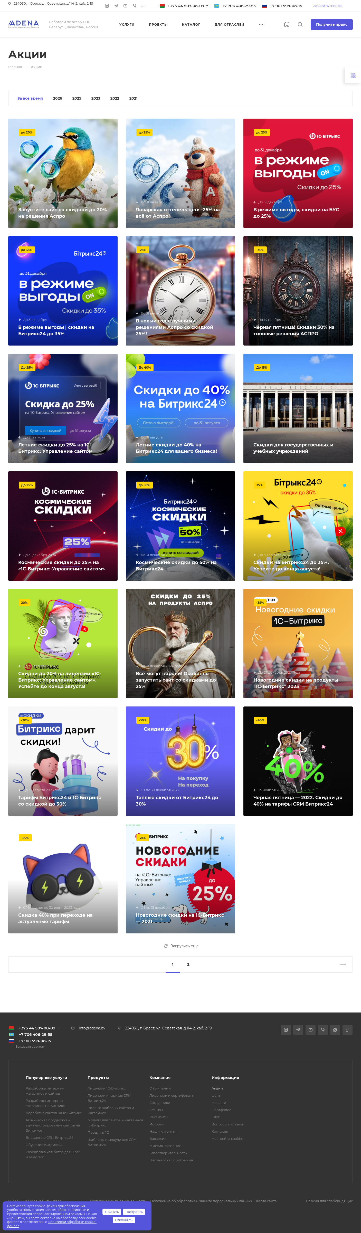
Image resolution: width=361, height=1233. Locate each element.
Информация (225, 1077)
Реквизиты (158, 1117)
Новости (219, 1103)
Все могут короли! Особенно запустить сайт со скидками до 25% (176, 680)
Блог (216, 1117)
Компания (159, 1077)
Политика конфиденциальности (118, 1201)
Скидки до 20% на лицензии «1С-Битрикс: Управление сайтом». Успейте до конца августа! (59, 680)
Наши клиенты (162, 1131)
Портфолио (221, 1110)
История (156, 1124)
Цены (216, 1095)
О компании (160, 1088)
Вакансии (158, 1138)
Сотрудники (159, 1103)
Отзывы (156, 1110)
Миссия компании (165, 1146)
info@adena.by (92, 1028)
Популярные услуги (46, 1077)
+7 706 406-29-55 (239, 5)
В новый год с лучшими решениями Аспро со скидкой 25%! (174, 327)
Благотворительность (168, 1153)
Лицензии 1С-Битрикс (107, 1088)
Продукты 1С (98, 1132)
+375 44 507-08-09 (186, 5)
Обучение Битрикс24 (44, 1145)
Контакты (220, 1131)
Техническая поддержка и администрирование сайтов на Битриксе (53, 1125)
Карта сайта (266, 1201)
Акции (217, 1088)
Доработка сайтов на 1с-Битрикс (54, 1113)
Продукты (98, 1077)
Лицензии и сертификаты (171, 1095)
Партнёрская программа (171, 1160)
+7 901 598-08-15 (286, 5)
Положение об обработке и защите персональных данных (201, 1201)
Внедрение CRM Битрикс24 (49, 1137)
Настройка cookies (227, 1138)
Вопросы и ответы (227, 1124)
